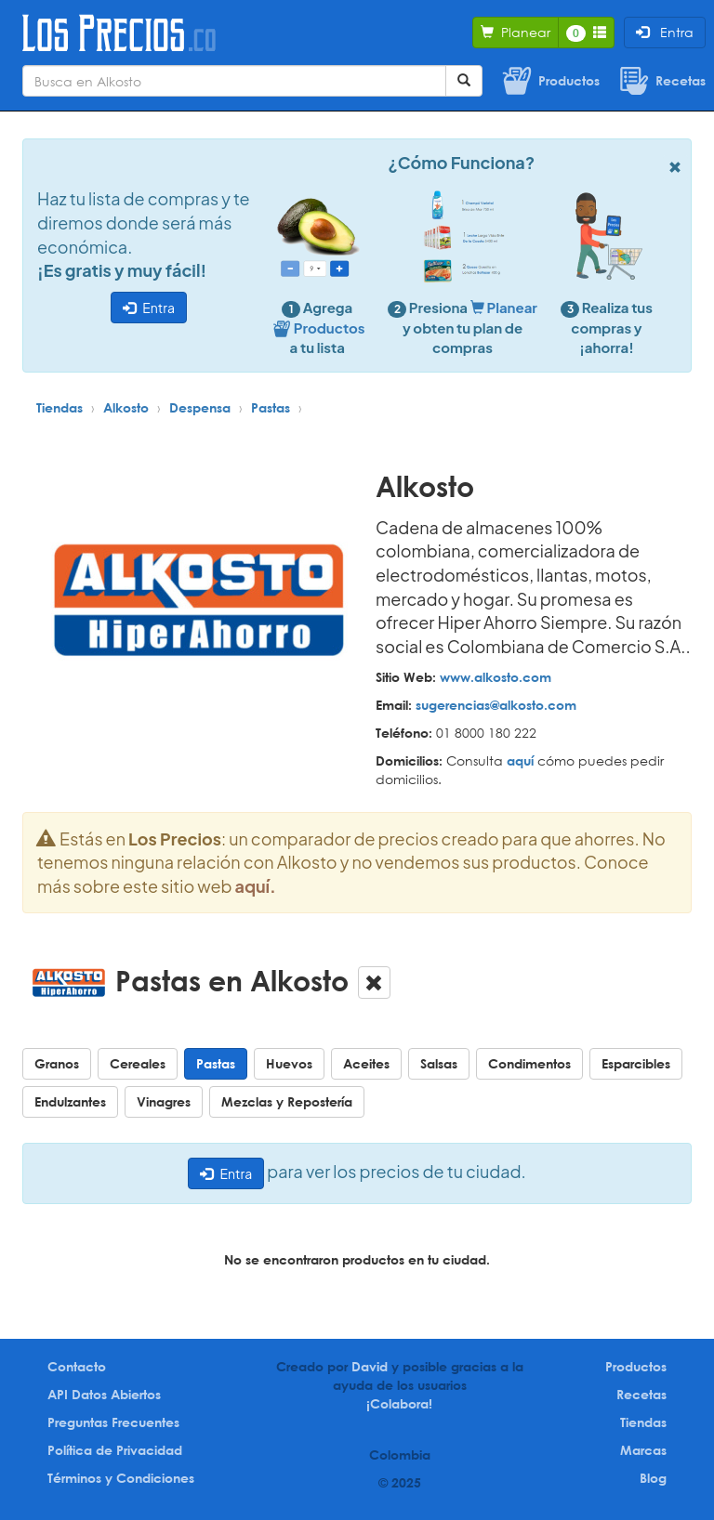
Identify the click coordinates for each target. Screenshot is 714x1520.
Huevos (289, 1063)
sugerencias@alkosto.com (496, 705)
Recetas (641, 1394)
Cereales (137, 1063)
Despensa (200, 407)
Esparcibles (636, 1063)
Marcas (643, 1450)
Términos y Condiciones (120, 1478)
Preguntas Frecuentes (113, 1422)
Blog (653, 1478)
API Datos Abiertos (104, 1394)
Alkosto (126, 407)
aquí (520, 760)
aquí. (255, 886)
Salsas (438, 1063)
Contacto (76, 1366)
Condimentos (529, 1063)
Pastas (270, 407)
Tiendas (59, 407)
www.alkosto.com (495, 677)
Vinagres (164, 1101)
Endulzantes (70, 1101)
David (369, 1366)
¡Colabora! (399, 1403)
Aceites (366, 1063)
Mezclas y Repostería (286, 1101)
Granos (56, 1063)
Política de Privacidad (114, 1450)
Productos (636, 1366)
